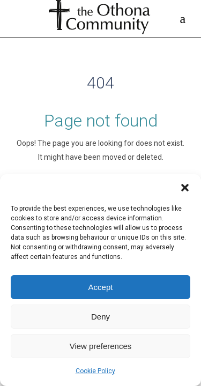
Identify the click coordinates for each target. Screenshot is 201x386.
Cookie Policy (95, 371)
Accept (100, 287)
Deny (100, 316)
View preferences (101, 346)
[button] (185, 187)
